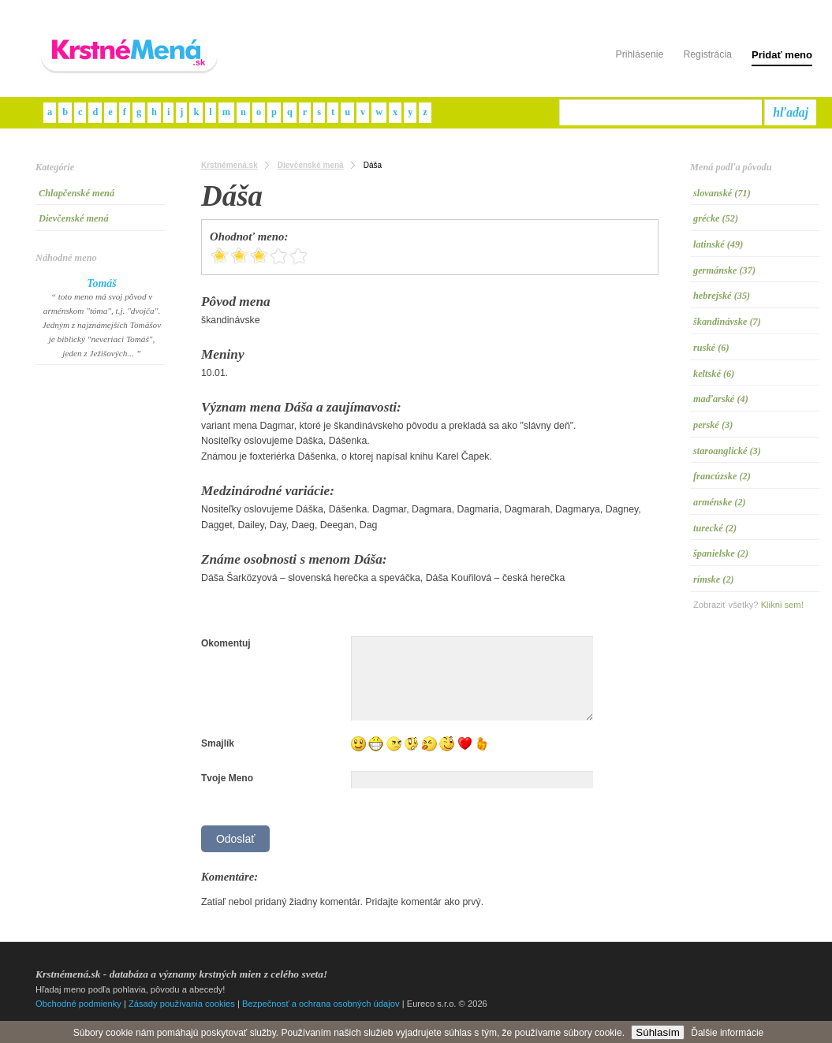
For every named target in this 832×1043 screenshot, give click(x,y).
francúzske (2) (722, 476)
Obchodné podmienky (78, 1003)
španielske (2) (720, 553)
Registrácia (707, 54)
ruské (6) (711, 347)
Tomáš (102, 283)
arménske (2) (719, 502)
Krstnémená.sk (229, 165)
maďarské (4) (720, 398)
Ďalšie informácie (727, 1032)
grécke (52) (715, 218)
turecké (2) (715, 528)
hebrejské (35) (721, 295)
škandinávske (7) (727, 321)
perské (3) (713, 424)
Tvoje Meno (227, 778)
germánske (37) (724, 270)
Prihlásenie (639, 54)
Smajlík (217, 743)
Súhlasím (658, 1032)
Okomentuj (226, 643)
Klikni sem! (782, 604)
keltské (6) (713, 373)
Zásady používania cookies (182, 1003)
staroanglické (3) (727, 450)
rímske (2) (713, 579)
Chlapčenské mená (76, 193)
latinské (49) (718, 244)
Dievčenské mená (74, 218)
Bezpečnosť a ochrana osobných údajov (321, 1003)
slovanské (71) (722, 193)
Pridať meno (782, 55)
